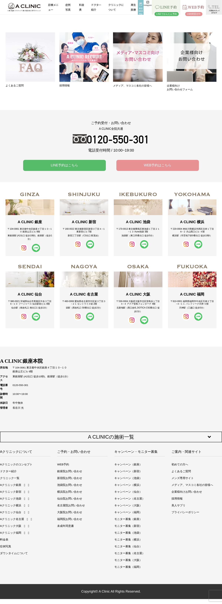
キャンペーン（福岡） (128, 512)
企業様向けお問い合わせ (186, 491)
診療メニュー (53, 7)
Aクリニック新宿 (10, 491)
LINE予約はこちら (64, 165)
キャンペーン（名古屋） (129, 498)
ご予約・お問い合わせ (73, 452)
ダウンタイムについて (14, 553)
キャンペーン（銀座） (128, 464)
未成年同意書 (65, 525)
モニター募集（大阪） (128, 560)
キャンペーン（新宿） (128, 471)
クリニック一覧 (9, 478)
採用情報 (177, 498)
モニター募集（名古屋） (129, 553)
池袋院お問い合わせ (69, 484)
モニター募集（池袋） (128, 532)
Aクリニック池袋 (10, 498)
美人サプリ (178, 505)
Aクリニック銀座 (10, 484)
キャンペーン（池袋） (128, 478)
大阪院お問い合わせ (69, 512)
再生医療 (133, 7)
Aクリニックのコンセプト (16, 464)
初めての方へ (179, 464)
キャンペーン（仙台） (128, 491)
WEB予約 (63, 464)
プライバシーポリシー (185, 512)
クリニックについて (116, 7)
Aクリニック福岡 (10, 532)
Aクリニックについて (16, 452)
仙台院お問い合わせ (69, 498)
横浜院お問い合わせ (69, 491)
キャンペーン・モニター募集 (136, 452)
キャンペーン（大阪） (128, 505)
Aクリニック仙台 (10, 512)
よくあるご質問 (181, 471)
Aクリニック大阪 (10, 525)
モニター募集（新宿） (128, 525)
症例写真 (67, 7)
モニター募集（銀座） (128, 519)
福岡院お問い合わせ (69, 519)
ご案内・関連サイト (186, 452)
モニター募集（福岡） (128, 566)
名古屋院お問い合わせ (71, 505)
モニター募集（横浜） (128, 539)
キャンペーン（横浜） (128, 484)
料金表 (81, 7)
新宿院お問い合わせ (69, 478)
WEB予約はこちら (157, 165)
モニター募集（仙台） (128, 546)
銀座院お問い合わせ (69, 471)
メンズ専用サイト (182, 478)
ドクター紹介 (96, 7)
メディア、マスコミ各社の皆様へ (192, 484)
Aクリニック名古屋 (12, 519)
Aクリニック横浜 (10, 505)
